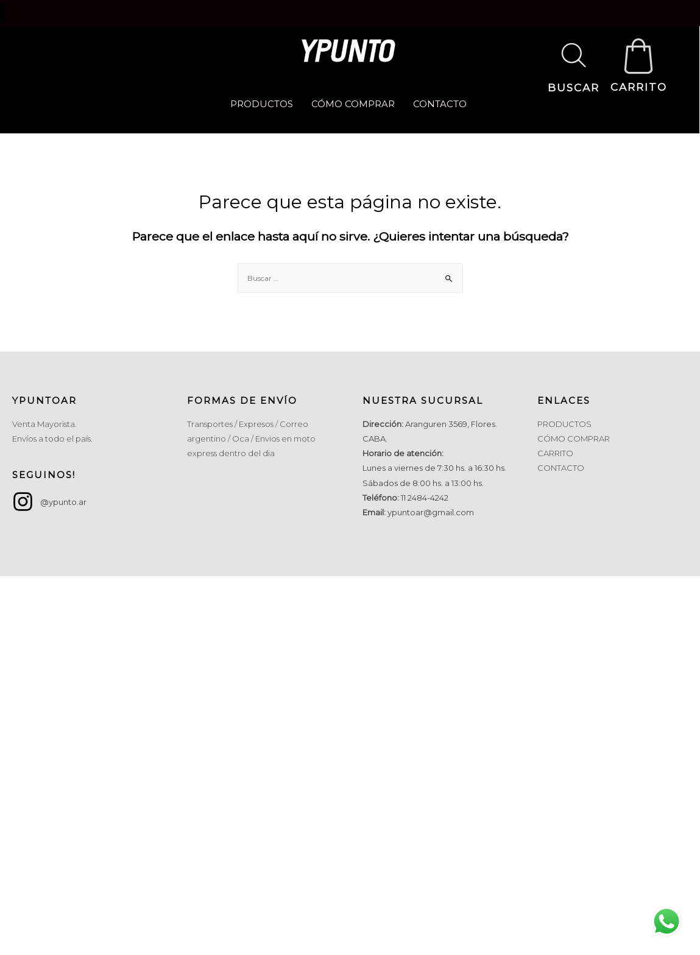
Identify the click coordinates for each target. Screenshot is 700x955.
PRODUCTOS (261, 104)
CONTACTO (440, 104)
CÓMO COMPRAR (353, 104)
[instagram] (49, 501)
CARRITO (638, 87)
